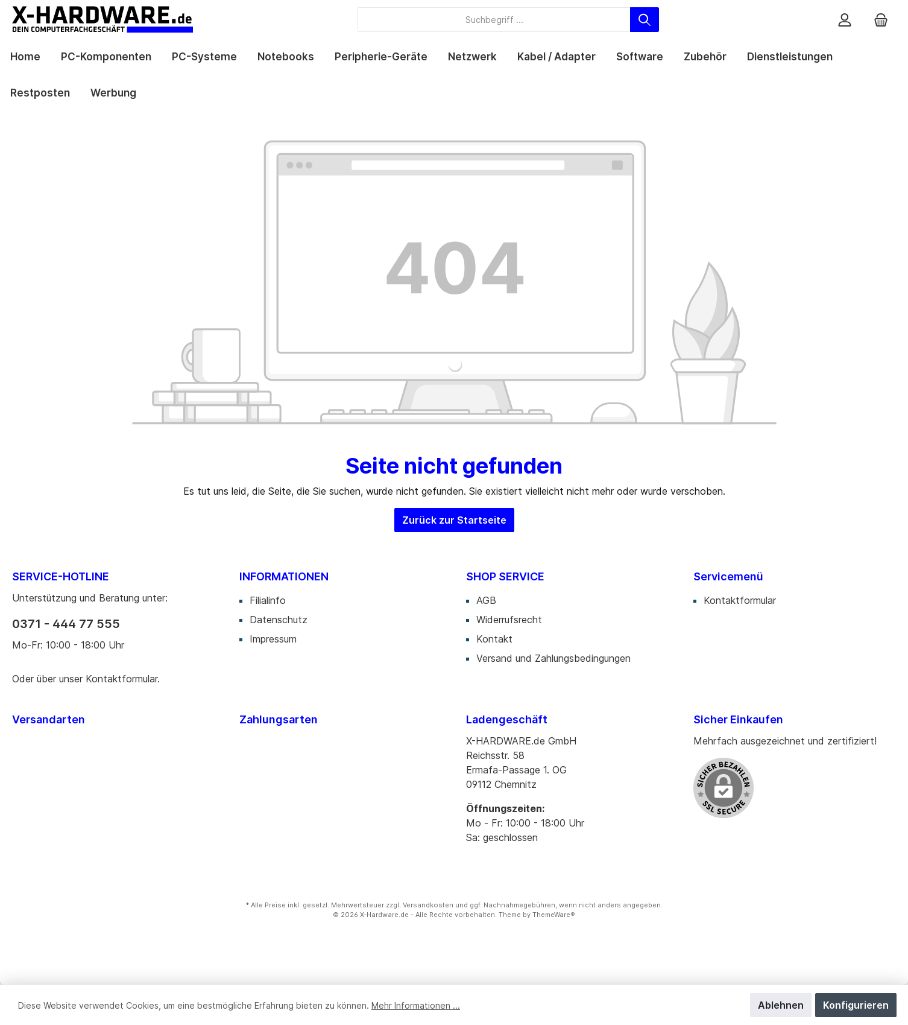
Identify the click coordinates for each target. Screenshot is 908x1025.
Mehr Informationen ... (415, 1005)
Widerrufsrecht (509, 620)
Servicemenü (728, 576)
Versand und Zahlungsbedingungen (553, 658)
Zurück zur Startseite (454, 520)
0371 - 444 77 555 (66, 624)
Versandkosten (428, 905)
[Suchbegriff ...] (494, 19)
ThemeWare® (553, 914)
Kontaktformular (121, 679)
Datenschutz (278, 620)
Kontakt (494, 639)
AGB (486, 600)
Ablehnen (781, 1005)
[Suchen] (644, 19)
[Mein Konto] (845, 19)
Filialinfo (268, 600)
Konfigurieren (856, 1005)
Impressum (273, 639)
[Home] (25, 57)
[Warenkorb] (881, 19)
